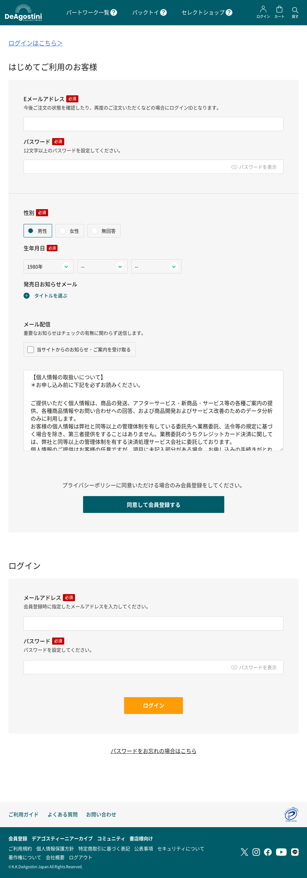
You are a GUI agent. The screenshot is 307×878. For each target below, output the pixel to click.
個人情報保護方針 (55, 848)
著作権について (24, 857)
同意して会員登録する (154, 504)
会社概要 (55, 857)
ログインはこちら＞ (35, 43)
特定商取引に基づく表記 (104, 848)
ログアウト (80, 857)
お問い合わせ (101, 814)
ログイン (153, 705)
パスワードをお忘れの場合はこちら (154, 751)
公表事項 (143, 848)
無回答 (108, 230)
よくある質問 (62, 814)
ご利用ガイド (23, 814)
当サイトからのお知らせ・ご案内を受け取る (79, 349)
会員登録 (17, 838)
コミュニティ (111, 838)
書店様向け (141, 838)
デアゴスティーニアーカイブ (62, 838)
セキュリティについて (180, 848)
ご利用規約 (20, 848)
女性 (74, 230)
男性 (42, 230)
